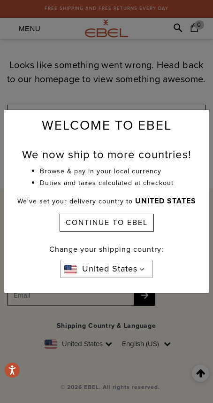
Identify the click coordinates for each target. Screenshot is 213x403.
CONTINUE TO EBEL (107, 222)
